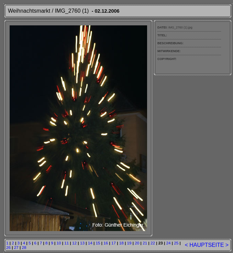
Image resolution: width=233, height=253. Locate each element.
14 (90, 243)
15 (98, 243)
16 (105, 243)
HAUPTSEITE (206, 245)
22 (153, 243)
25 (176, 243)
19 (129, 243)
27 (16, 247)
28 (24, 247)
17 (113, 243)
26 (8, 247)
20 (137, 243)
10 (59, 243)
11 (66, 243)
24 (168, 243)
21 (145, 243)
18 (121, 243)
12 (74, 243)
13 (82, 243)
